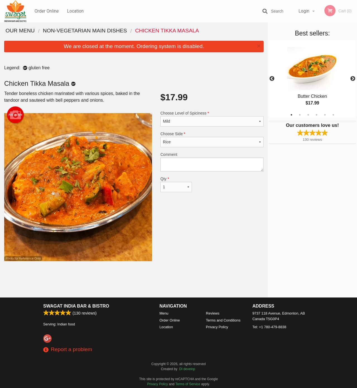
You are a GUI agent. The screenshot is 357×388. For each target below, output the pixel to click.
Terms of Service (187, 384)
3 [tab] (308, 115)
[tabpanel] (312, 78)
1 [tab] (291, 115)
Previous (272, 79)
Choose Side (212, 139)
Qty (176, 184)
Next (353, 79)
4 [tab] (316, 115)
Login (303, 11)
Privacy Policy (217, 327)
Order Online (47, 11)
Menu (164, 313)
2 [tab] (300, 115)
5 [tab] (325, 115)
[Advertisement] (134, 279)
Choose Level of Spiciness (212, 119)
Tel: (269, 327)
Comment (212, 162)
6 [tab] (333, 115)
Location (75, 11)
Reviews (212, 313)
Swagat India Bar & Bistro (76, 306)
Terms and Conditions (223, 320)
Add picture (15, 114)
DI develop (187, 369)
